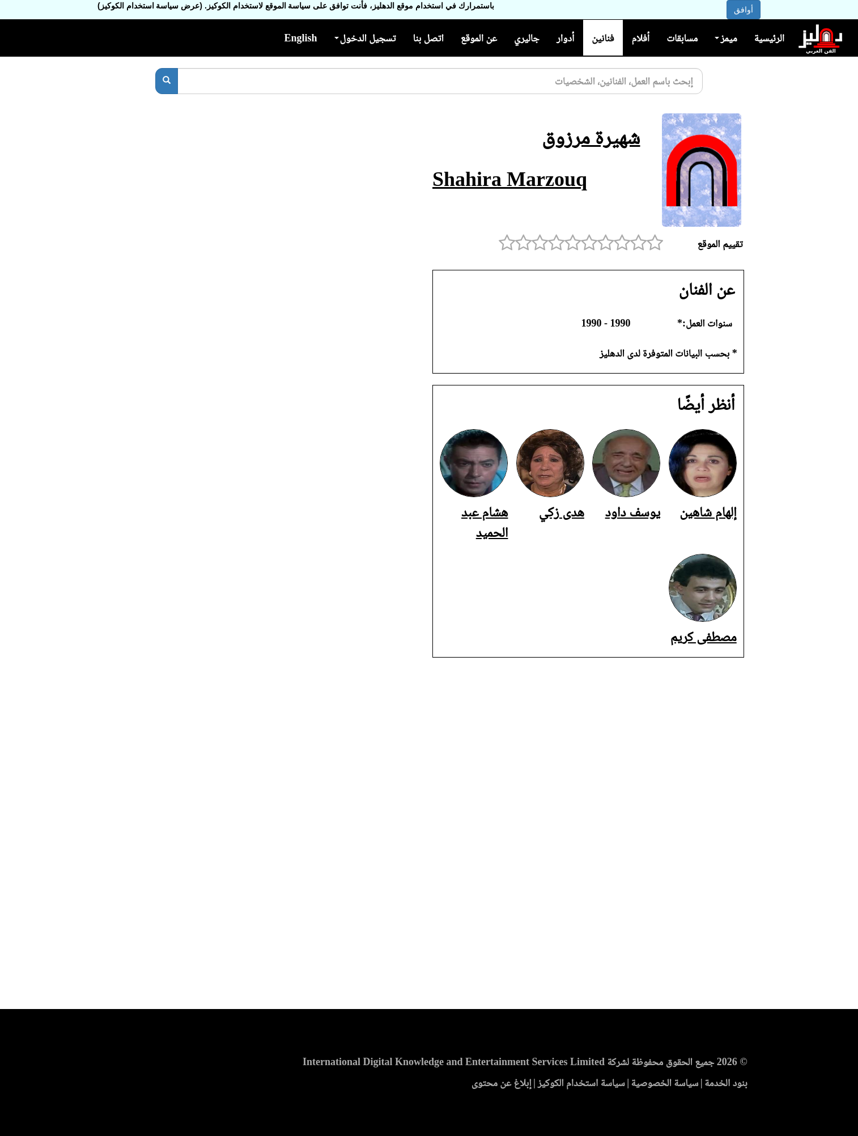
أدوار (565, 38)
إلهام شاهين (708, 512)
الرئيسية (769, 38)
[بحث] (166, 81)
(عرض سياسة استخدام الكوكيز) (149, 5)
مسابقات (682, 38)
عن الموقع (479, 38)
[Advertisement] (429, 837)
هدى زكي (561, 512)
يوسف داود (633, 512)
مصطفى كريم (703, 636)
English (300, 38)
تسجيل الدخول (365, 38)
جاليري (527, 38)
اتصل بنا (428, 38)
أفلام (641, 38)
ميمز (726, 38)
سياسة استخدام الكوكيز (581, 1082)
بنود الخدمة (725, 1082)
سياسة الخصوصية (665, 1082)
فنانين (603, 38)
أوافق (743, 9)
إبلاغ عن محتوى (502, 1082)
